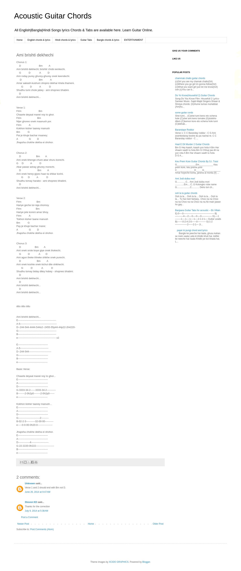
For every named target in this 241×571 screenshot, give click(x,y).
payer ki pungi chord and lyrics (192, 230)
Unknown (30, 483)
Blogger (146, 562)
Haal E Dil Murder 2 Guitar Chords (192, 144)
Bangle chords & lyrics (108, 40)
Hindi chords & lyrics (65, 40)
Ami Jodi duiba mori (185, 178)
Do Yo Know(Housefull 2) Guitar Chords (195, 95)
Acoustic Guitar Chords (53, 16)
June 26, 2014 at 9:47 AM (37, 492)
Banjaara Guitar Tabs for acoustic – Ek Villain (197, 210)
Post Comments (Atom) (42, 529)
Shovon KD (31, 502)
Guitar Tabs (86, 40)
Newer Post (23, 524)
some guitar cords (184, 112)
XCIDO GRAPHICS (119, 562)
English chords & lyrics (38, 40)
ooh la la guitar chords (186, 193)
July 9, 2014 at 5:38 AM (36, 511)
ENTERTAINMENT (133, 40)
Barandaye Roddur (184, 129)
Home (20, 40)
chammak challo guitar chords (190, 78)
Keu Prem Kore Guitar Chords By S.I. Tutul (196, 161)
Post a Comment (29, 517)
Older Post (158, 524)
